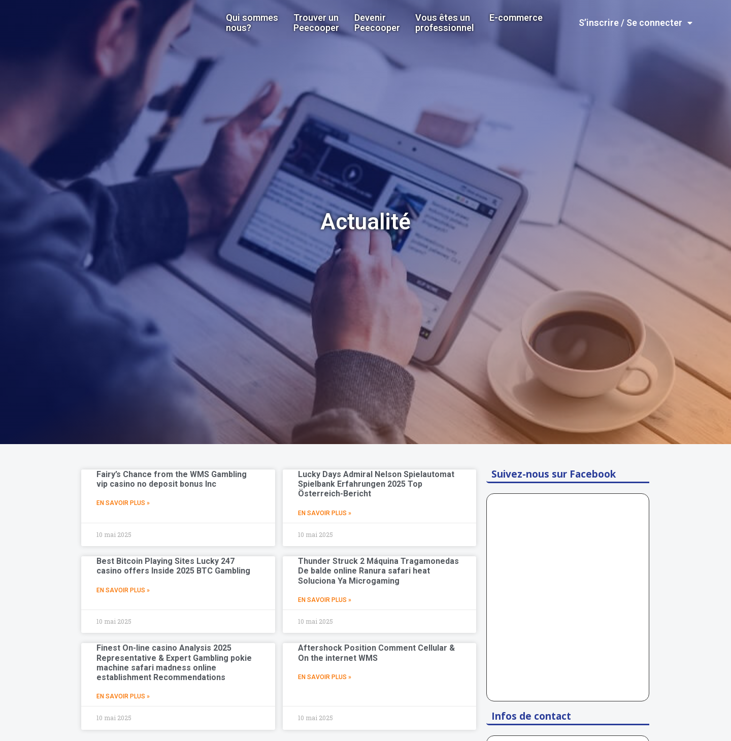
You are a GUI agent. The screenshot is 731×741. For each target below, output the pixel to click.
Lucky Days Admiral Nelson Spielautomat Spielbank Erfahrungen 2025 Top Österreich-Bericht (376, 483)
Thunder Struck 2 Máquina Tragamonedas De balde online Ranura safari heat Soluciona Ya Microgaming (378, 570)
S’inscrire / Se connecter (635, 23)
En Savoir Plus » (123, 503)
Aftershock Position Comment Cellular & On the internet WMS (376, 652)
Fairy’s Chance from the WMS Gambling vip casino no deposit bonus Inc (171, 479)
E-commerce (516, 18)
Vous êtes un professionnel (444, 23)
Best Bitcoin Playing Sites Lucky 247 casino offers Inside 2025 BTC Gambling (173, 566)
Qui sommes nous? (252, 23)
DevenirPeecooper (377, 23)
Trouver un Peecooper (316, 23)
